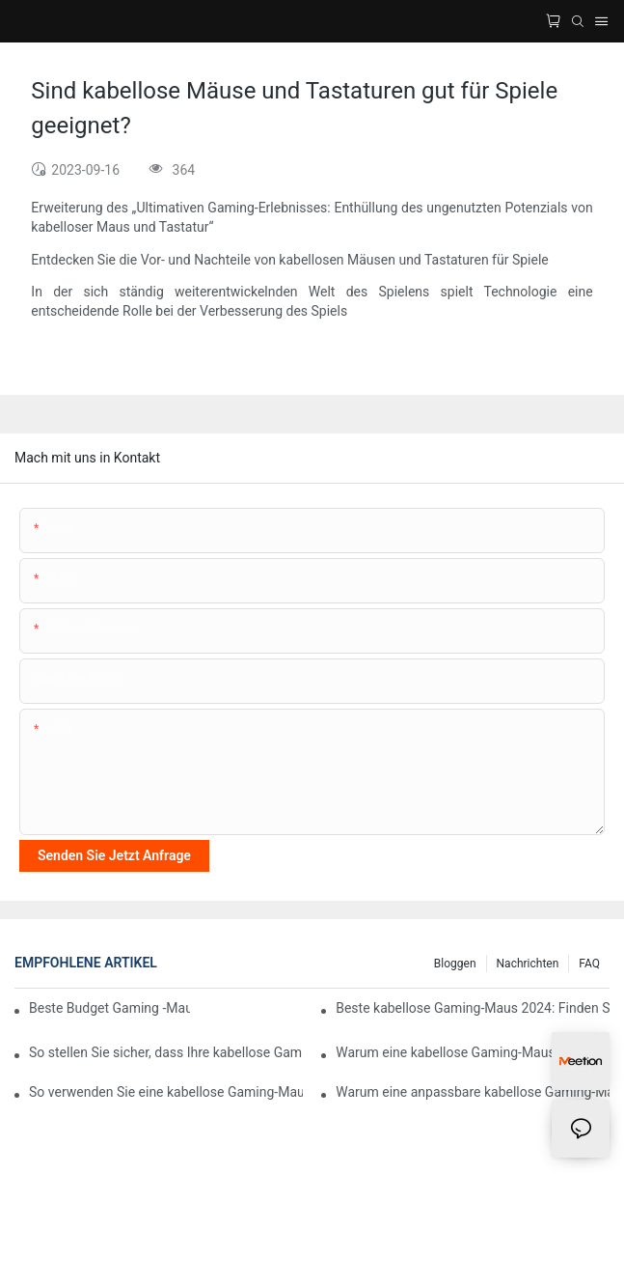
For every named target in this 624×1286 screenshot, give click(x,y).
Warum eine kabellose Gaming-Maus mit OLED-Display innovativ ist (473, 1052)
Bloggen (455, 963)
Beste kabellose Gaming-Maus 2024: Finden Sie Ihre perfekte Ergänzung (473, 1008)
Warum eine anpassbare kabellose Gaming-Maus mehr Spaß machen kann (473, 1092)
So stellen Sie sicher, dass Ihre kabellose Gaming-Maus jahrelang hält (166, 1052)
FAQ (589, 963)
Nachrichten (528, 963)
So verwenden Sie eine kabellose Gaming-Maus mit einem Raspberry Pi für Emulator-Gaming (166, 1092)
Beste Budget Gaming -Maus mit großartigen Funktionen (109, 1008)
